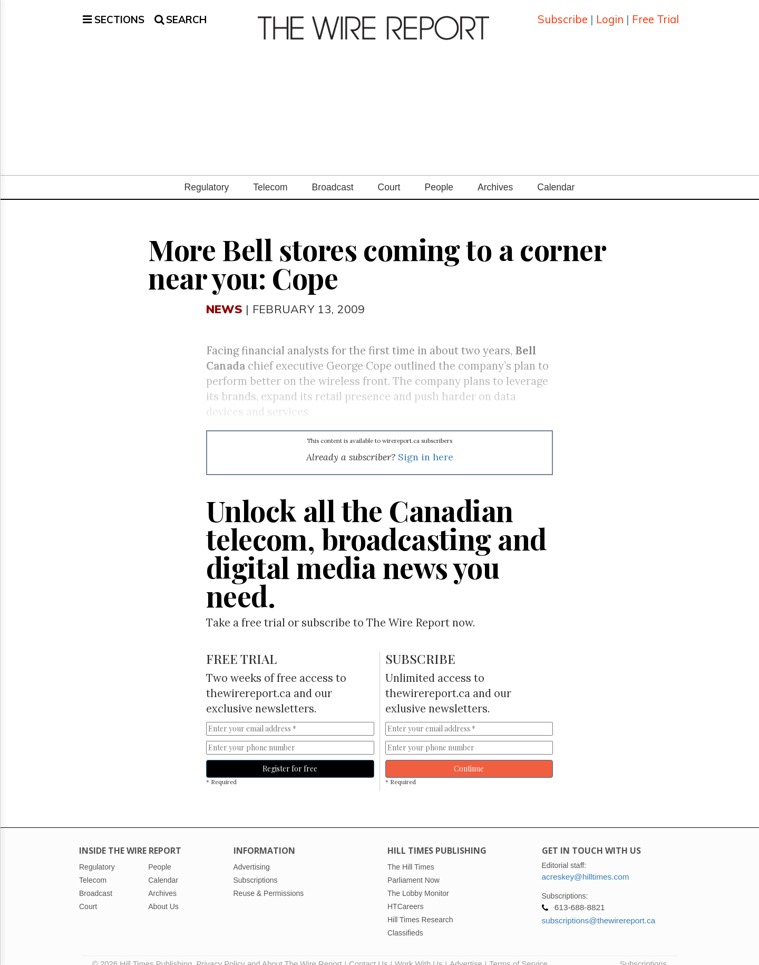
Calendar (556, 174)
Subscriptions (643, 952)
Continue (469, 756)
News (224, 296)
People (438, 174)
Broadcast (333, 174)
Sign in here (425, 444)
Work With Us (418, 952)
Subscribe (563, 13)
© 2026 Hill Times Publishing (144, 952)
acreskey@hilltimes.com (585, 864)
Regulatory (206, 174)
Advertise (466, 952)
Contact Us (368, 952)
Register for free (289, 756)
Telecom (270, 174)
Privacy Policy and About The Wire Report (269, 952)
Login (610, 13)
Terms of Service (518, 952)
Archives (495, 174)
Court (389, 174)
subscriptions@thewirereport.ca (599, 908)
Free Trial (655, 13)
